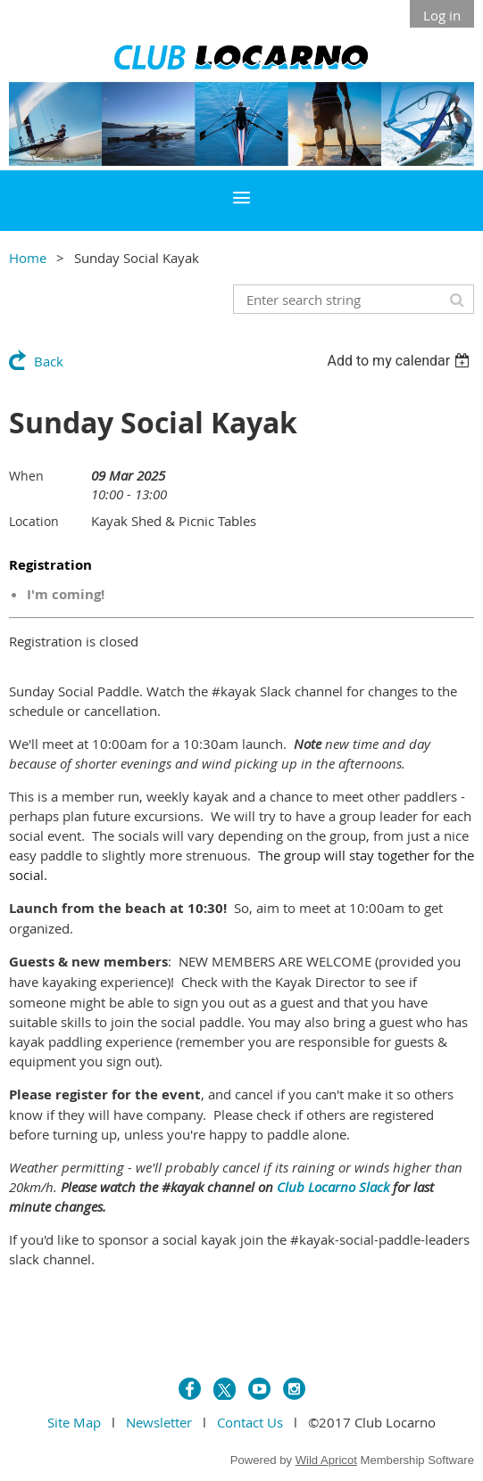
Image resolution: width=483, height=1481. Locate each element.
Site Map (74, 1422)
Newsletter (159, 1422)
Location (34, 521)
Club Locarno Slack (333, 1187)
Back (48, 361)
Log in (442, 15)
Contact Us (250, 1422)
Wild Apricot (326, 1460)
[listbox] (400, 361)
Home (27, 258)
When (26, 475)
